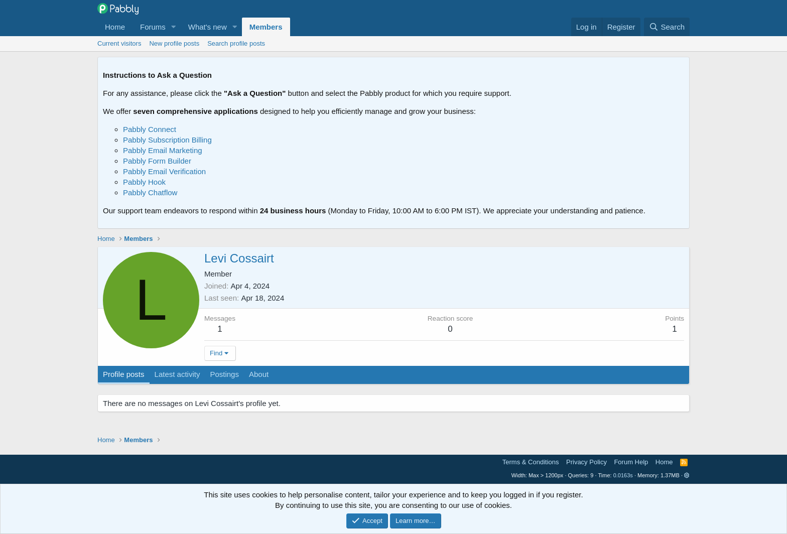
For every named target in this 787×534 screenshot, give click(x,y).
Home (115, 27)
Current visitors (119, 43)
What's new (207, 27)
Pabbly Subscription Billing (167, 140)
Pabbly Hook (144, 182)
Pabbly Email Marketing (162, 150)
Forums (153, 27)
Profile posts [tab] (124, 374)
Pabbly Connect (149, 129)
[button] (174, 27)
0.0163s (623, 475)
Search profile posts (236, 43)
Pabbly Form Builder (157, 161)
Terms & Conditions (530, 462)
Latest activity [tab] (177, 374)
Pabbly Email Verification (164, 171)
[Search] (667, 27)
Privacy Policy (586, 462)
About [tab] (259, 374)
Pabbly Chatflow (150, 192)
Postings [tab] (224, 374)
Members (266, 27)
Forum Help (631, 462)
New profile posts (174, 43)
